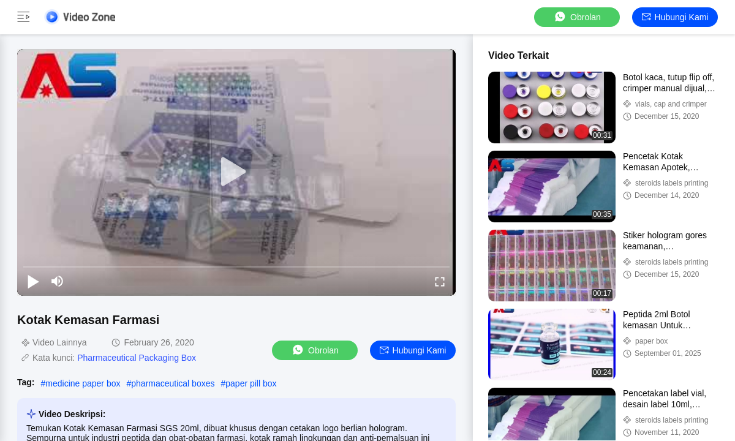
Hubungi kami (675, 17)
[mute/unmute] (57, 281)
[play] (236, 172)
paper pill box (250, 383)
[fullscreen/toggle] (440, 281)
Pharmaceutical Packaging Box (136, 358)
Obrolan (577, 16)
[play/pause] (33, 281)
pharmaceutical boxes (172, 383)
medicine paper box (82, 383)
